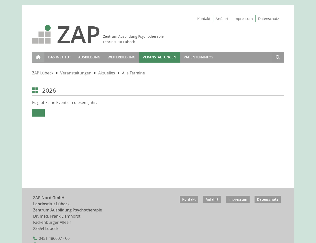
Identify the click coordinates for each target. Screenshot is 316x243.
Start (37, 54)
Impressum (243, 18)
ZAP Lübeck (42, 73)
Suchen (278, 58)
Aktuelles (106, 73)
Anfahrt (222, 18)
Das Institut (59, 57)
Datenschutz (268, 18)
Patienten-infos (198, 57)
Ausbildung (89, 57)
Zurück (38, 112)
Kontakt (203, 18)
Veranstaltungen (159, 57)
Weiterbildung (121, 57)
